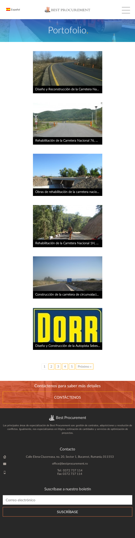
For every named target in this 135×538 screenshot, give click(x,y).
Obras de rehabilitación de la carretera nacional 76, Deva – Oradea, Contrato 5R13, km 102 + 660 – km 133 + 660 (68, 192)
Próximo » (84, 366)
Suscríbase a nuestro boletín (67, 489)
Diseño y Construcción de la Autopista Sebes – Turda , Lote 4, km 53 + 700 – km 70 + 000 (68, 346)
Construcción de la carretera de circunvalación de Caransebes (68, 294)
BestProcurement (67, 9)
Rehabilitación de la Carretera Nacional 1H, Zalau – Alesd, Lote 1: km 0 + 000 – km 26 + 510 (68, 243)
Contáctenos (67, 397)
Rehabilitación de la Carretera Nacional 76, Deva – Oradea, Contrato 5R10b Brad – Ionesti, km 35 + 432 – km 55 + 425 (68, 140)
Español (13, 9)
